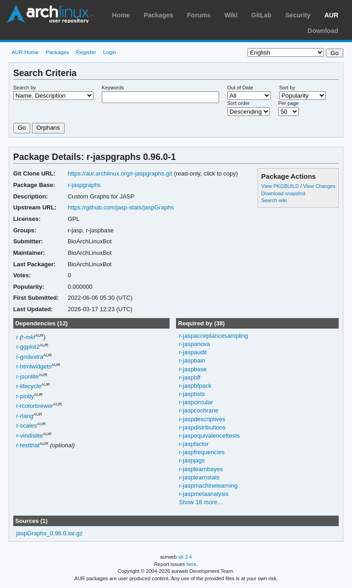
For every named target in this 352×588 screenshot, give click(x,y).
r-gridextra (29, 356)
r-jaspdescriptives (202, 419)
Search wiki (274, 200)
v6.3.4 (185, 557)
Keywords (113, 87)
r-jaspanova (194, 344)
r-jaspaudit (193, 352)
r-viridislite (29, 435)
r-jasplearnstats (199, 477)
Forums (198, 15)
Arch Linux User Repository (50, 14)
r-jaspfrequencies (202, 452)
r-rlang (24, 415)
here (192, 564)
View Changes (319, 186)
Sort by (287, 87)
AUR (331, 15)
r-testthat (27, 445)
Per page (288, 103)
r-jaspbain (192, 360)
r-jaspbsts (191, 393)
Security (297, 15)
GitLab (261, 15)
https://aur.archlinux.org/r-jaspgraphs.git (120, 173)
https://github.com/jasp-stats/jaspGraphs (121, 207)
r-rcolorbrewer (34, 406)
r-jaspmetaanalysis (203, 493)
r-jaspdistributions (202, 427)
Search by (24, 87)
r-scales (26, 426)
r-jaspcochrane (198, 410)
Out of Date (240, 87)
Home (121, 15)
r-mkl (28, 337)
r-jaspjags (191, 460)
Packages (158, 15)
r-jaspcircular (196, 402)
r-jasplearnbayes (201, 469)
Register (86, 52)
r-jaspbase (193, 369)
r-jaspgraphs (84, 184)
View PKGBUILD (280, 186)
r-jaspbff (189, 377)
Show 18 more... (200, 502)
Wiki (230, 15)
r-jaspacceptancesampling (213, 335)
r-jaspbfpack (195, 385)
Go (22, 127)
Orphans (48, 127)
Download (323, 30)
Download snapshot (283, 193)
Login (109, 52)
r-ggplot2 (27, 347)
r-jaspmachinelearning (208, 485)
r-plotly (25, 396)
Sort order (238, 103)
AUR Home (24, 52)
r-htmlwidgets (33, 366)
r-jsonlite (27, 376)
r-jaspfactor (194, 443)
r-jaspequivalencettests (209, 435)
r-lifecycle (28, 386)
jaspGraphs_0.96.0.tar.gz (49, 533)
